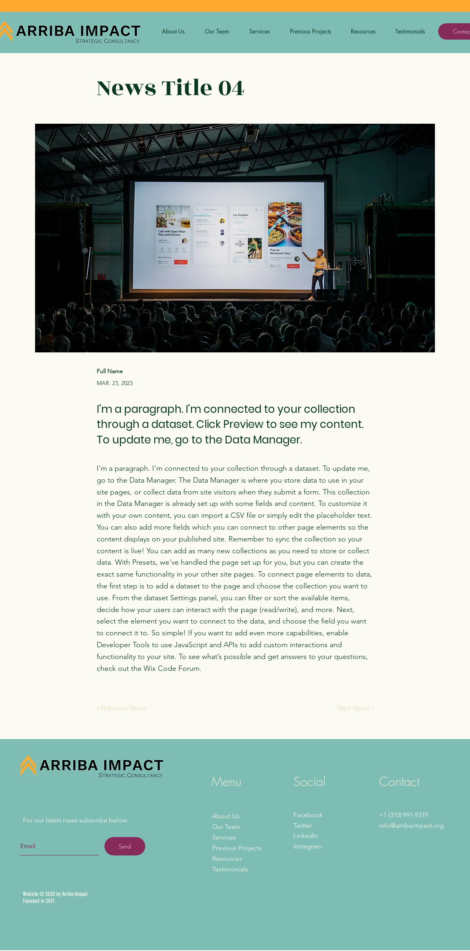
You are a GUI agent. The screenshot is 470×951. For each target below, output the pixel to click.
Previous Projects (237, 848)
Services (224, 837)
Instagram (307, 846)
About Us (225, 816)
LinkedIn (305, 836)
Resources (227, 858)
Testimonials (230, 869)
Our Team (226, 827)
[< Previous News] (124, 708)
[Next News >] (353, 708)
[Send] (124, 846)
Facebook (308, 815)
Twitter (302, 825)
